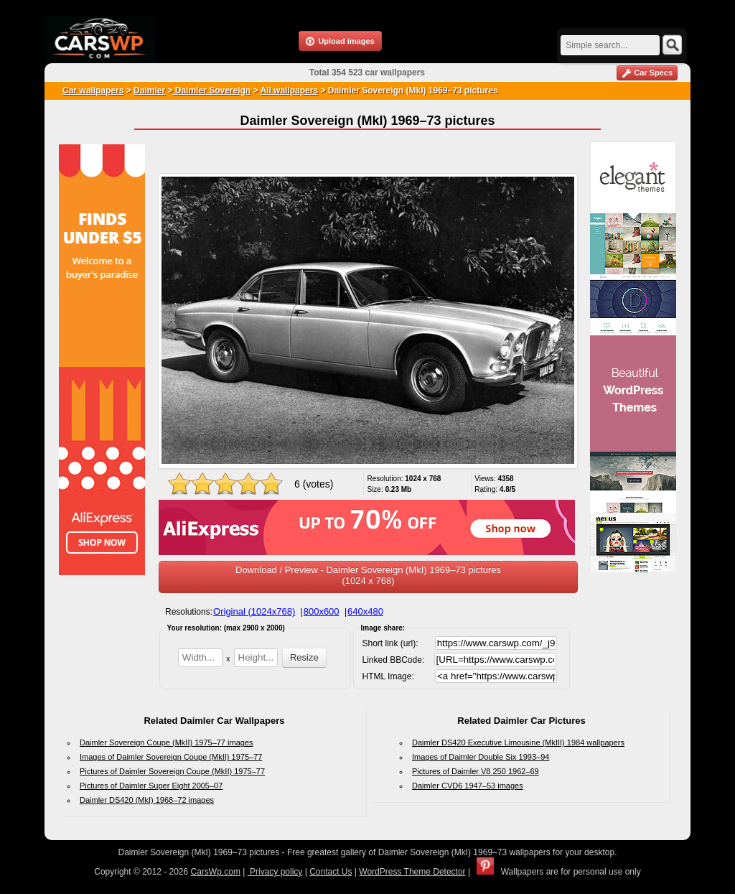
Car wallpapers (92, 90)
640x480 (365, 611)
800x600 (322, 611)
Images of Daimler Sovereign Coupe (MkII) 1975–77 (171, 757)
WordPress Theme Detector (412, 872)
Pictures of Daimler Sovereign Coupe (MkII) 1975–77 (172, 771)
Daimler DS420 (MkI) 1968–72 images (147, 800)
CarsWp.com (215, 872)
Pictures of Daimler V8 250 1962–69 (475, 771)
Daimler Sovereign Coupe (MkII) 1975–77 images (166, 742)
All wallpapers (289, 90)
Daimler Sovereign (211, 90)
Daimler (149, 90)
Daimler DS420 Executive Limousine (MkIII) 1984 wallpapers (518, 742)
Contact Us (330, 872)
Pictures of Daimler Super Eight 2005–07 (151, 785)
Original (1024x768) (254, 611)
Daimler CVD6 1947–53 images (467, 785)
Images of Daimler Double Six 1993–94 (480, 757)
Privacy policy (275, 872)
